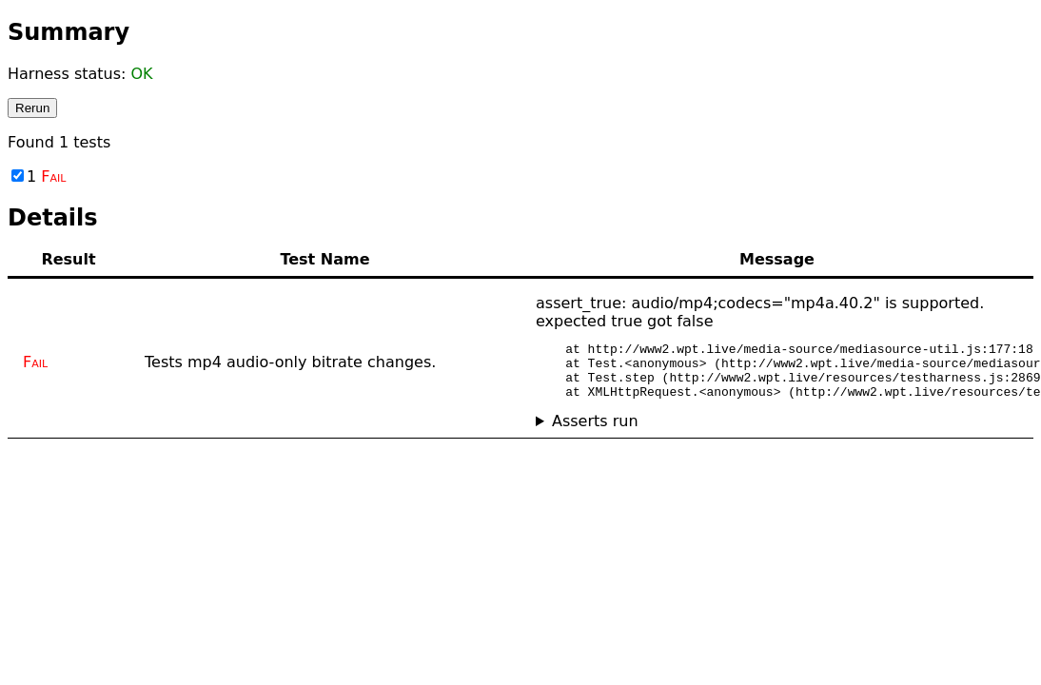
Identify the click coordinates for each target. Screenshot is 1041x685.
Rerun (32, 108)
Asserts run (595, 432)
